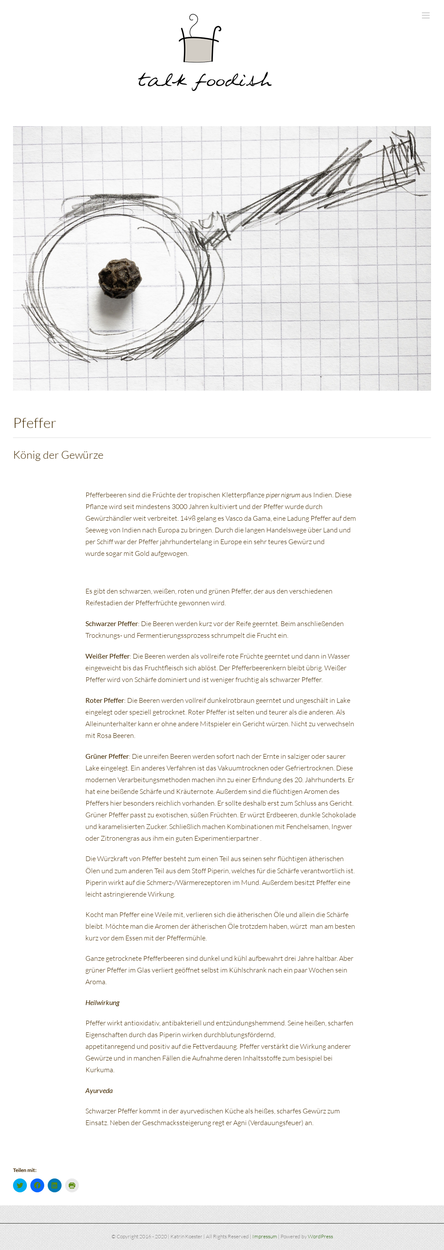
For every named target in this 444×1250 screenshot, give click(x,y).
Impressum (264, 1236)
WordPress (320, 1236)
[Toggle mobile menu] (426, 15)
